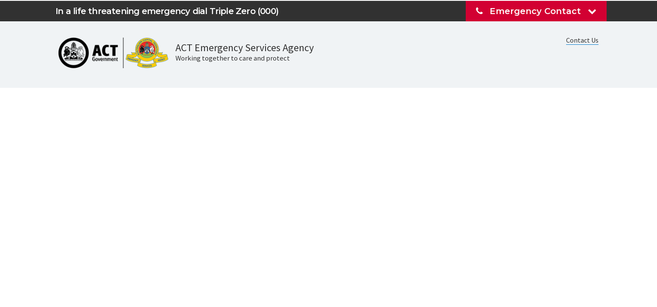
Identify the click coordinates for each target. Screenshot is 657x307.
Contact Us (582, 40)
